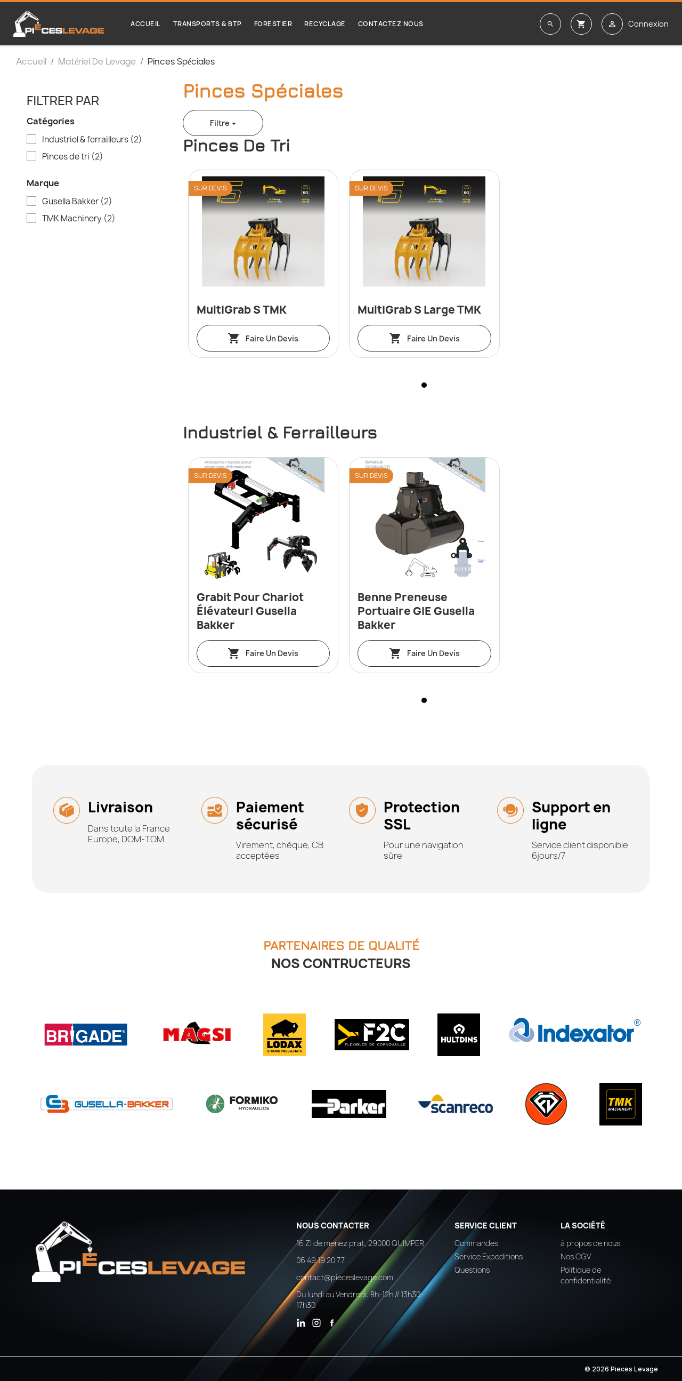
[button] (424, 385)
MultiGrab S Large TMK (419, 310)
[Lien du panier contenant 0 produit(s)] (581, 24)
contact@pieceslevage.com (344, 1277)
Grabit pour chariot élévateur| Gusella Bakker (250, 611)
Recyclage (325, 23)
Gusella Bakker (77, 201)
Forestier (273, 23)
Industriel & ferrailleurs (92, 139)
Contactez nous (391, 23)
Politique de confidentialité (586, 1275)
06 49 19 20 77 (320, 1260)
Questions (472, 1270)
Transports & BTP (207, 23)
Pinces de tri (72, 156)
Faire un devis (263, 338)
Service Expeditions (488, 1256)
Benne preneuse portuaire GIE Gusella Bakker (416, 611)
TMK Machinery (79, 218)
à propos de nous (590, 1243)
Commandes (476, 1243)
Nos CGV (576, 1256)
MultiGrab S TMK (242, 310)
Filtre (220, 123)
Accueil (146, 23)
